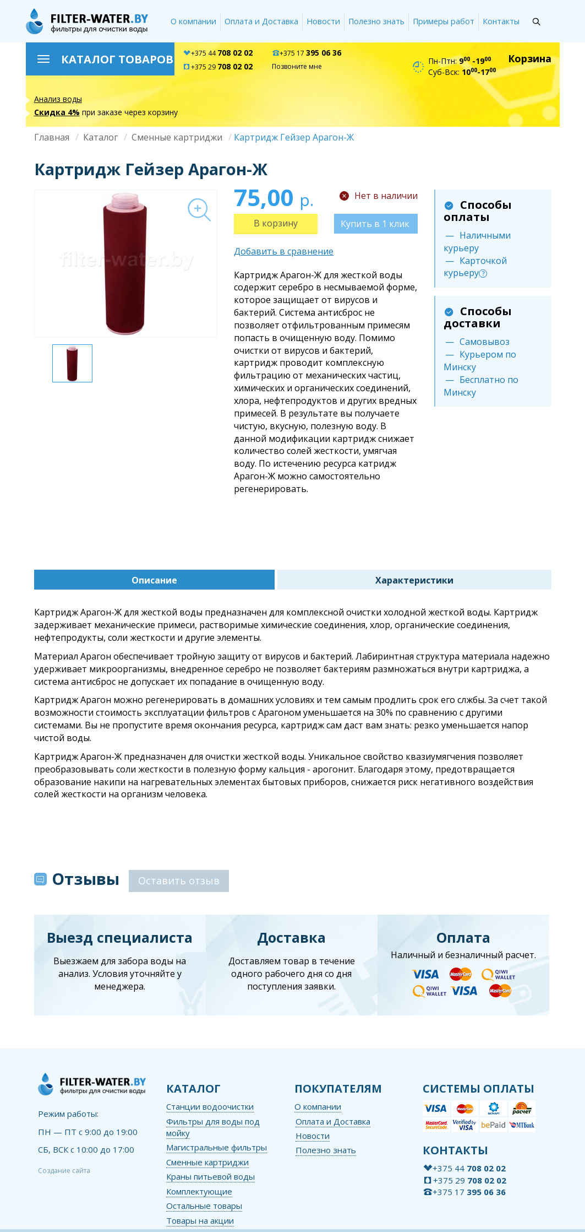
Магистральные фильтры (216, 1147)
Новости (323, 21)
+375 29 (218, 67)
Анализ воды (58, 99)
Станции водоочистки (210, 1106)
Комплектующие (199, 1191)
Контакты (501, 21)
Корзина (529, 58)
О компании (193, 21)
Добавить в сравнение (283, 251)
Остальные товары (204, 1205)
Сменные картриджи (177, 137)
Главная (51, 137)
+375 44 (218, 53)
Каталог (100, 137)
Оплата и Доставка (261, 21)
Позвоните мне (297, 66)
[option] (125, 263)
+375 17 (306, 53)
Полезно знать (376, 21)
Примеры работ (443, 21)
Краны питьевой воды (210, 1176)
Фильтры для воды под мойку (213, 1127)
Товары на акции (200, 1220)
